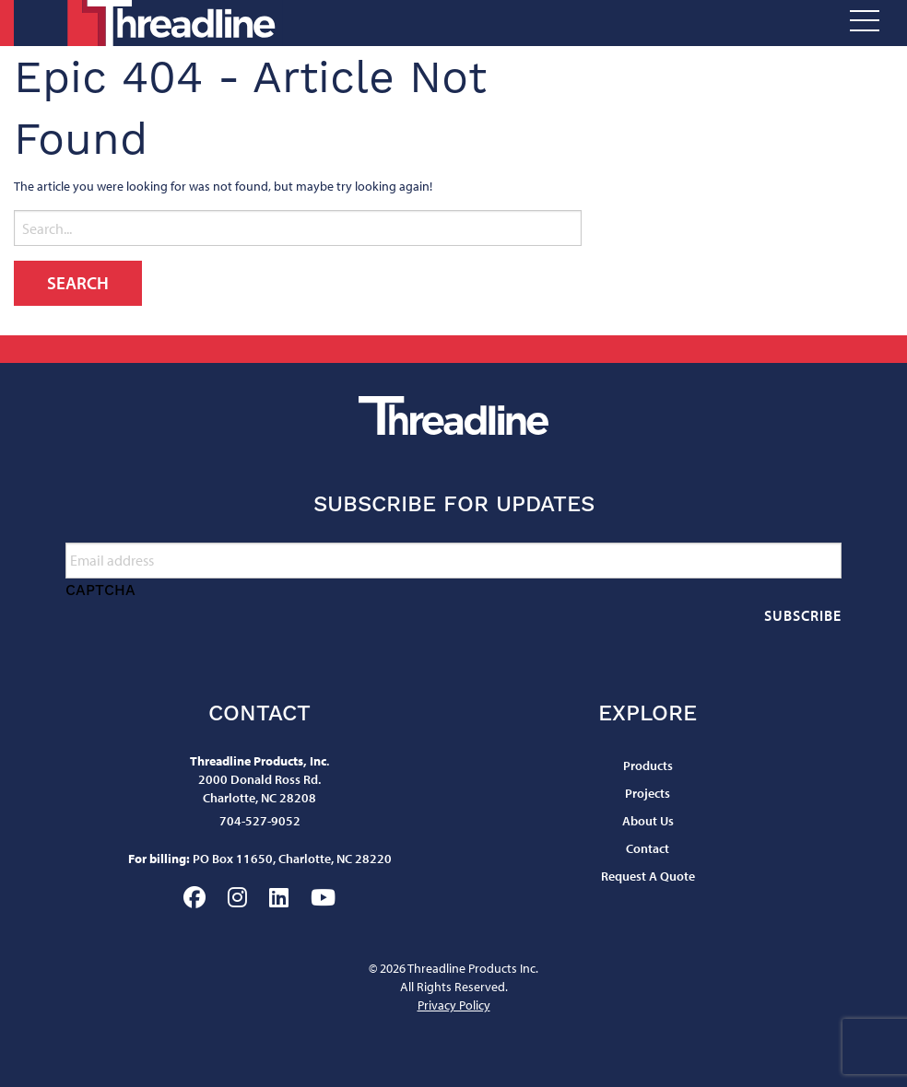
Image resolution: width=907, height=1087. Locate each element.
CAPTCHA (100, 590)
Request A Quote (648, 876)
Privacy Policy (454, 1005)
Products (648, 765)
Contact (647, 848)
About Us (648, 820)
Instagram (237, 897)
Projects (647, 793)
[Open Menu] (864, 23)
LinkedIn (279, 897)
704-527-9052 (259, 820)
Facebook (194, 897)
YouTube (323, 897)
